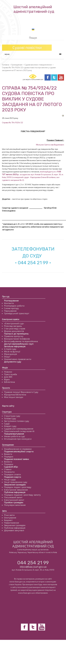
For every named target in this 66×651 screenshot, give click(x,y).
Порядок (8, 456)
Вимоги (8, 454)
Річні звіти (9, 515)
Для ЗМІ (8, 376)
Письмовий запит (13, 497)
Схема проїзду (11, 308)
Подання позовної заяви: (16, 459)
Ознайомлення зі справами (18, 449)
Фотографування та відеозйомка (21, 341)
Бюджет (8, 520)
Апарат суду (10, 426)
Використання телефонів (17, 338)
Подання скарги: (12, 477)
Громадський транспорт (16, 313)
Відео (7, 379)
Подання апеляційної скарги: (19, 451)
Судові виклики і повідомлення (38, 64)
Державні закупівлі (14, 530)
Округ (7, 356)
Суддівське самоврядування (18, 428)
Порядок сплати (12, 474)
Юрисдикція (10, 354)
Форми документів (14, 331)
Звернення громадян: (15, 484)
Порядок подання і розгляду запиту (22, 494)
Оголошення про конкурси (17, 438)
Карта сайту (8, 405)
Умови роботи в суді (14, 436)
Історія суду (10, 349)
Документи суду (12, 361)
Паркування (10, 310)
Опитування (10, 517)
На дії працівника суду (15, 482)
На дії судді (10, 479)
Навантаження (11, 522)
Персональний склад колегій (19, 431)
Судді (7, 423)
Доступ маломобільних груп (18, 343)
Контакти (9, 303)
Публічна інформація (14, 492)
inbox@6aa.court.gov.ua (33, 566)
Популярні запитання (15, 505)
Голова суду (10, 418)
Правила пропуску (13, 336)
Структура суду (12, 416)
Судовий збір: (11, 466)
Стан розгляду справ (14, 328)
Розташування (11, 300)
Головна (5, 64)
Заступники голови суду (16, 421)
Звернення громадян (14, 525)
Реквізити (9, 472)
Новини (8, 371)
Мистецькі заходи (13, 397)
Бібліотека (9, 382)
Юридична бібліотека (15, 394)
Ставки (7, 469)
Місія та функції (12, 351)
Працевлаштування (14, 433)
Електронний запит (14, 500)
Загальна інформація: (15, 346)
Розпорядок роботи (14, 305)
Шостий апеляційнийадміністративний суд (33, 9)
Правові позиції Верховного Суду (21, 392)
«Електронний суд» (14, 323)
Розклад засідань (13, 326)
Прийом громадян (13, 502)
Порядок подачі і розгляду (17, 487)
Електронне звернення (16, 489)
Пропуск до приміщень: (16, 333)
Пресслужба (10, 374)
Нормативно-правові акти (17, 359)
